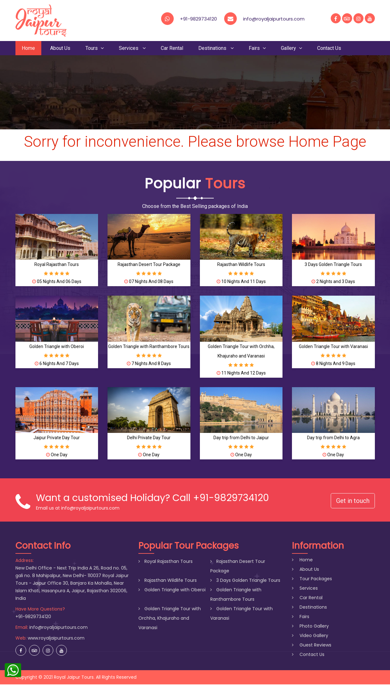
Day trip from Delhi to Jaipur (241, 437)
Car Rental (172, 48)
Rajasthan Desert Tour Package (149, 265)
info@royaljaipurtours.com (58, 628)
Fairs (257, 48)
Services (132, 48)
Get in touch (353, 501)
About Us (60, 48)
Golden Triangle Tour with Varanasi (333, 346)
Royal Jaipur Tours (74, 678)
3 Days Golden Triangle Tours (333, 265)
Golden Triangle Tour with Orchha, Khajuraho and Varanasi (169, 618)
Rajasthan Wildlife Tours (241, 265)
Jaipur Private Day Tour (56, 437)
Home (28, 48)
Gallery (291, 48)
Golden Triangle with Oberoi (56, 346)
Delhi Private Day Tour (149, 437)
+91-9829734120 (198, 18)
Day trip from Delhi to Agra (333, 437)
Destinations (216, 48)
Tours (94, 48)
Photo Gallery (310, 626)
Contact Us (329, 48)
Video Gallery (310, 636)
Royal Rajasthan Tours (56, 265)
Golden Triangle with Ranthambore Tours (148, 346)
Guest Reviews (311, 645)
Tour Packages (312, 579)
